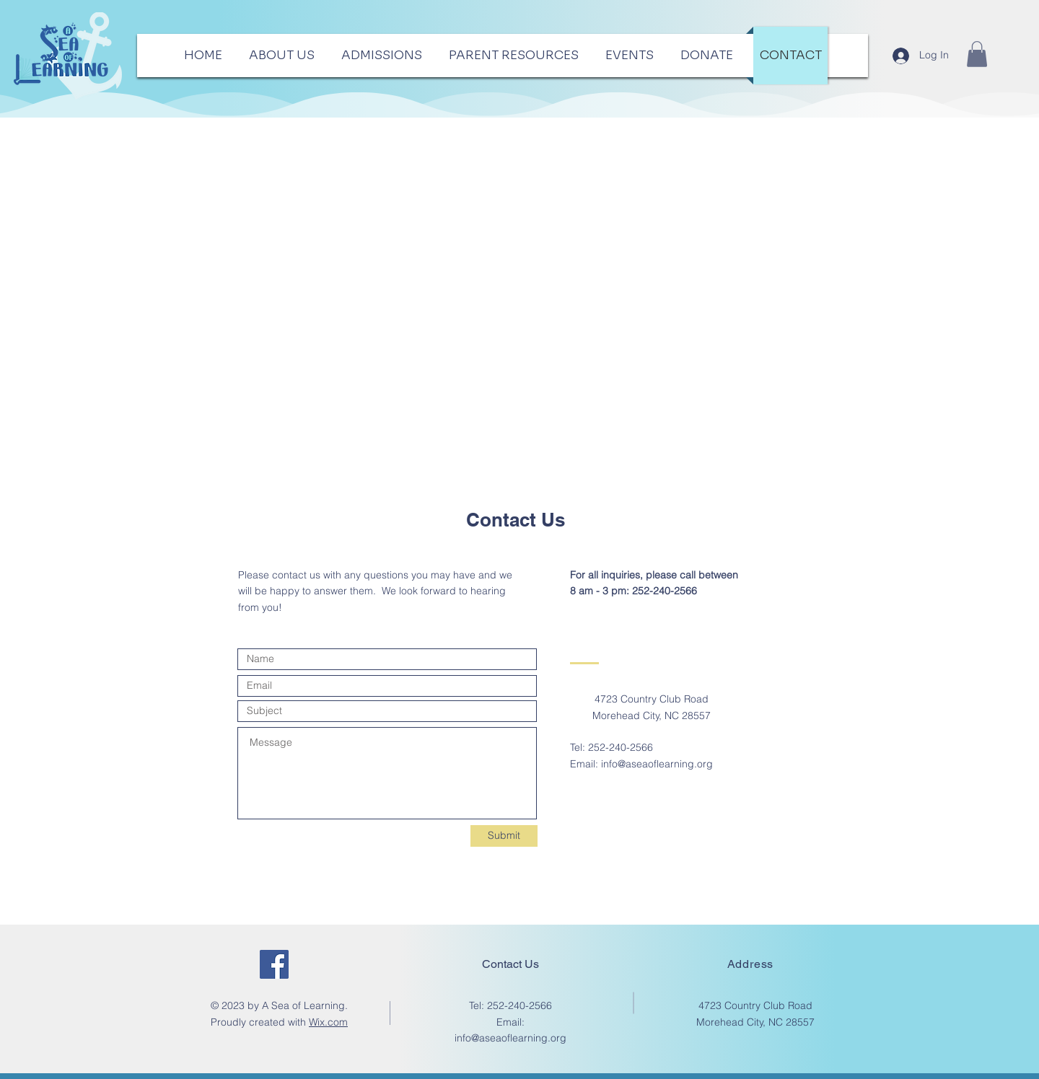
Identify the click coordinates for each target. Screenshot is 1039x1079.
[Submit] (504, 836)
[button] (977, 54)
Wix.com (328, 1022)
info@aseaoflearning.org (657, 763)
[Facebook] (274, 964)
